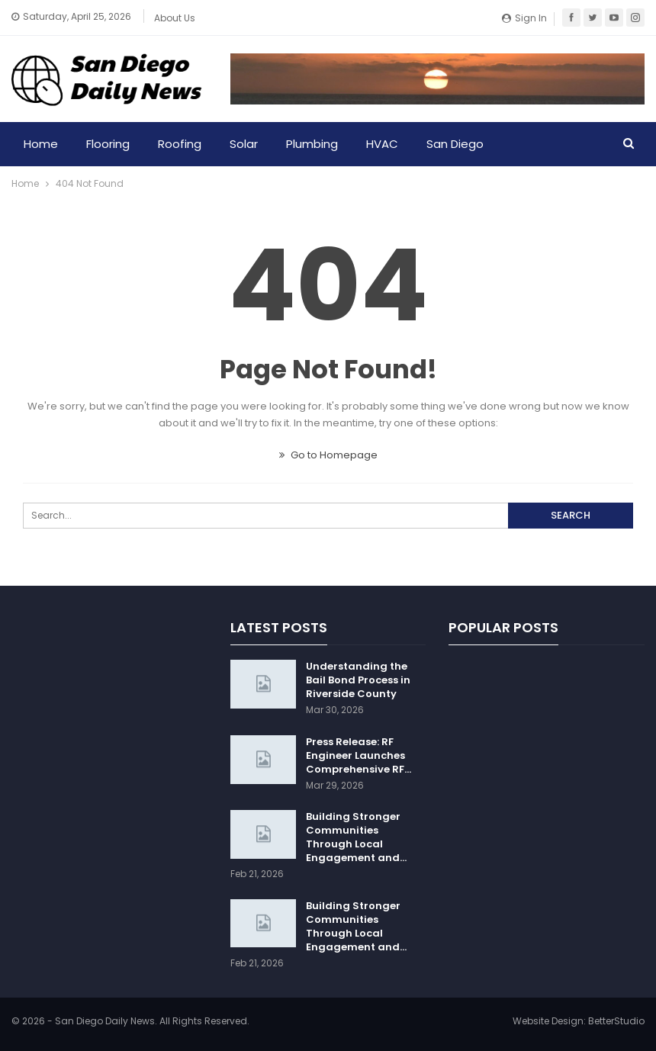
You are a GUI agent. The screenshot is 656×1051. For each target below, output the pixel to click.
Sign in (524, 17)
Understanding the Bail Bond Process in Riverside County (358, 680)
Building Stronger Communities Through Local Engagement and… (356, 837)
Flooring (108, 144)
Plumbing (312, 144)
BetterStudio (616, 1020)
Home (41, 144)
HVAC (382, 144)
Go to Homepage (328, 455)
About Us (174, 17)
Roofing (179, 144)
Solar (244, 144)
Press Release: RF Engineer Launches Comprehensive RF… (358, 755)
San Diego (455, 144)
